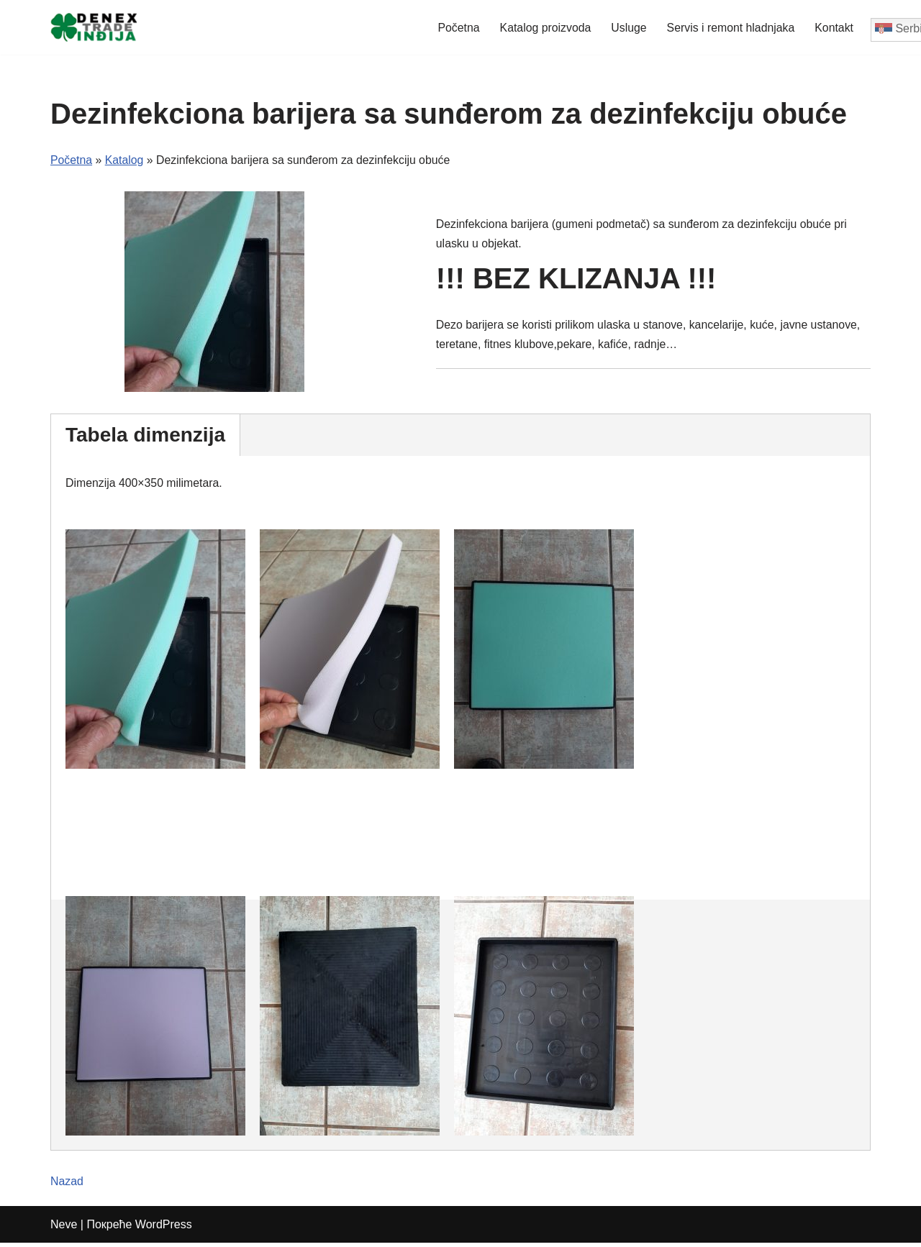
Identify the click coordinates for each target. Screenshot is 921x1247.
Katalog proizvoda (542, 28)
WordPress (163, 1229)
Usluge (627, 28)
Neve (63, 1229)
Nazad (66, 1186)
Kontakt (834, 28)
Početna (455, 28)
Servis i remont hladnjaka (729, 28)
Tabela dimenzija (145, 435)
